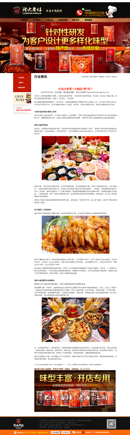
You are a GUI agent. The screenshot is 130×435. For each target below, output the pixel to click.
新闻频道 (88, 20)
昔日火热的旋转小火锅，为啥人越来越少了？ (52, 364)
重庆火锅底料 (93, 76)
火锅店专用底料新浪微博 (102, 432)
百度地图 (67, 427)
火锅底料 (24, 20)
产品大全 (49, 20)
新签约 (24, 82)
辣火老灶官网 (68, 92)
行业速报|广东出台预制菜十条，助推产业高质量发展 (86, 364)
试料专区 (75, 20)
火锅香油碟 (62, 20)
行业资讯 (24, 77)
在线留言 (78, 432)
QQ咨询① (88, 432)
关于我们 (37, 20)
